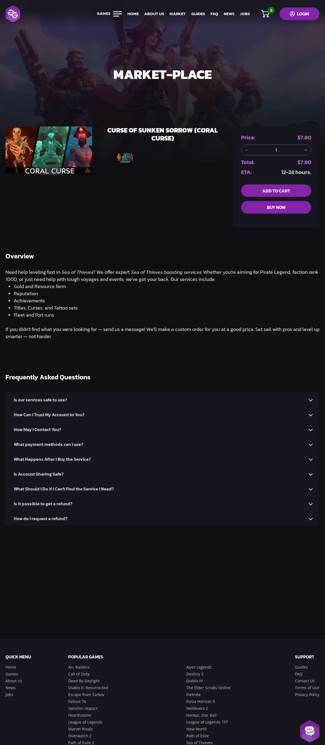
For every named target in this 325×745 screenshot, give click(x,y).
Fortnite (193, 694)
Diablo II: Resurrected (88, 687)
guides (197, 14)
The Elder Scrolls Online (208, 687)
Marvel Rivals (80, 729)
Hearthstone (79, 715)
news (227, 14)
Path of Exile (197, 735)
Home (11, 667)
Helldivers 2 (197, 708)
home (131, 14)
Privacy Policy (307, 694)
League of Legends (85, 722)
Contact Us (305, 680)
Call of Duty (78, 674)
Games (12, 674)
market (176, 14)
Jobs (9, 694)
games (108, 13)
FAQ (213, 14)
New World (196, 729)
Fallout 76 (77, 701)
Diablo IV (194, 680)
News (11, 687)
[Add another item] (306, 150)
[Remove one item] (246, 150)
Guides (301, 667)
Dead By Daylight (84, 680)
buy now (276, 207)
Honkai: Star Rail (201, 715)
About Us (14, 680)
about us (153, 14)
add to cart (276, 190)
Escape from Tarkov (86, 694)
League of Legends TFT (207, 722)
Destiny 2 (194, 674)
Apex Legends (199, 667)
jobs (243, 14)
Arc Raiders (78, 667)
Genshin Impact (82, 708)
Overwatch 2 (79, 735)
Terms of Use (307, 687)
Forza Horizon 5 (200, 701)
